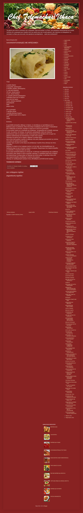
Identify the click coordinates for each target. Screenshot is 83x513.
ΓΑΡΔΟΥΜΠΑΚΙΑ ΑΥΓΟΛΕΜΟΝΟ (69, 367)
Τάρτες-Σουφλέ (67, 77)
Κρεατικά (66, 60)
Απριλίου (68, 117)
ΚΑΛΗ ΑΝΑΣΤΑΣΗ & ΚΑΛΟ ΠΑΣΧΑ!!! (69, 338)
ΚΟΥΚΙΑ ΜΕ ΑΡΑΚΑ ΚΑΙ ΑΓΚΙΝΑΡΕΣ (70, 364)
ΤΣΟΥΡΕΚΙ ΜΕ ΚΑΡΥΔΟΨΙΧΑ (69, 332)
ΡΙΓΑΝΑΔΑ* (67, 297)
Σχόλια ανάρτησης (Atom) (17, 214)
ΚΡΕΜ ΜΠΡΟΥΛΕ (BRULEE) (69, 303)
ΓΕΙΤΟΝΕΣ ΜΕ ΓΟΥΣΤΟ (70, 181)
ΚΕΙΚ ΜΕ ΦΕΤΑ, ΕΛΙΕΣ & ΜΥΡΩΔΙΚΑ (70, 167)
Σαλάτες (66, 72)
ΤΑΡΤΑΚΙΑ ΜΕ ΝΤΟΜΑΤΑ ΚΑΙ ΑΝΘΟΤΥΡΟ (70, 292)
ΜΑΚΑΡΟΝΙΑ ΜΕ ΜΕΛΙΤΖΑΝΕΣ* (69, 306)
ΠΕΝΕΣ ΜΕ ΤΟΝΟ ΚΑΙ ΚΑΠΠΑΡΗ (70, 295)
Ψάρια (65, 83)
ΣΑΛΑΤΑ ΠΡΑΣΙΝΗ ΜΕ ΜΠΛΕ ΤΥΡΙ (70, 400)
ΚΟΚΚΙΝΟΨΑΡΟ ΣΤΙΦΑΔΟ (69, 194)
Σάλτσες (66, 73)
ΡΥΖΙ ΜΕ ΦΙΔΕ (68, 162)
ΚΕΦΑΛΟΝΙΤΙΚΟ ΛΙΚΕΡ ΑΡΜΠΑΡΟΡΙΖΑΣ (59, 457)
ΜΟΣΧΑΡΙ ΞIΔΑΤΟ (69, 310)
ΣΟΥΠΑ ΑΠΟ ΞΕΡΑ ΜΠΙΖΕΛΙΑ (69, 240)
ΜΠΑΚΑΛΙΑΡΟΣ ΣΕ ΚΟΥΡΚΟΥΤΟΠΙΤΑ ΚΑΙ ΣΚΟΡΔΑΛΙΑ (70, 131)
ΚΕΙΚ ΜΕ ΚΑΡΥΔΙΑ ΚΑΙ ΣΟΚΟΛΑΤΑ (70, 316)
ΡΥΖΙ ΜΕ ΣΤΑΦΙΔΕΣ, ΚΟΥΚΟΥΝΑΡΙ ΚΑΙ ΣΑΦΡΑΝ (70, 119)
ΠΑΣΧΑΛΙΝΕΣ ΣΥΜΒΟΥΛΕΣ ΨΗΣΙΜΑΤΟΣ (68, 345)
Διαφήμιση (66, 49)
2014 (66, 100)
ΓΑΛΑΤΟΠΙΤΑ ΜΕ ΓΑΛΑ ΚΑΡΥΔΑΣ (70, 158)
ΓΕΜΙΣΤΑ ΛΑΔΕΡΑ (69, 139)
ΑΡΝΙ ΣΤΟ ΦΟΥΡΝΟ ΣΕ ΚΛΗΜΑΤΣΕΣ (70, 370)
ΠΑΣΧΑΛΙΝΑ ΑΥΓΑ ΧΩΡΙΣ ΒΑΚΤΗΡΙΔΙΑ (70, 359)
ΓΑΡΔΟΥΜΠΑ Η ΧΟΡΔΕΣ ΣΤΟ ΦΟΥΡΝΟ (70, 403)
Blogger (45, 506)
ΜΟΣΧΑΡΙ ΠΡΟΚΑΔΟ (70, 322)
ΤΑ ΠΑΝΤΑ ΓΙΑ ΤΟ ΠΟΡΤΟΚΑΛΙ (69, 237)
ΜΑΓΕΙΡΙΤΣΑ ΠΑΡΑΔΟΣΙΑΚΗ (69, 352)
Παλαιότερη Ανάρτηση (53, 212)
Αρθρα (65, 41)
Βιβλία (65, 43)
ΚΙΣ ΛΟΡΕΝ (67, 150)
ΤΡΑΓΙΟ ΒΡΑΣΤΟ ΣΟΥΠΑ (55, 465)
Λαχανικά (66, 62)
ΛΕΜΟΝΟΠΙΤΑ (68, 128)
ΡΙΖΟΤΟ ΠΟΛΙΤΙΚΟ (69, 274)
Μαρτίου (68, 415)
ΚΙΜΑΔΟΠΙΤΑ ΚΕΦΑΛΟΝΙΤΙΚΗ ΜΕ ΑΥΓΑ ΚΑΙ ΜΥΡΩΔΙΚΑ (70, 288)
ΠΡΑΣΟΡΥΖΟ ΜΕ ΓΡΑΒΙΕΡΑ (69, 197)
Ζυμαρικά (66, 57)
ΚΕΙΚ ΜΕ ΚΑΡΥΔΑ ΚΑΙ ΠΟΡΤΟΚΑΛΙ (70, 280)
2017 (66, 94)
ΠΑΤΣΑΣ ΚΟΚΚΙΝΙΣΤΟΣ (70, 152)
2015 (66, 98)
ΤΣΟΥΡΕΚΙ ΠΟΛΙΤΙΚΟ (70, 380)
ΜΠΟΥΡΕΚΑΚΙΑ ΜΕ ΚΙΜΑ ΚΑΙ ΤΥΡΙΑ (71, 268)
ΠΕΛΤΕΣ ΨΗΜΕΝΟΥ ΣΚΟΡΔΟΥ (69, 191)
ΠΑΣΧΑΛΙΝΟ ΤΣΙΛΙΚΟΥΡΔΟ (69, 341)
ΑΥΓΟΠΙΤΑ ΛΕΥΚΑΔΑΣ (70, 221)
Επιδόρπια (66, 54)
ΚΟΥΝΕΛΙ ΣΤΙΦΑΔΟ (69, 277)
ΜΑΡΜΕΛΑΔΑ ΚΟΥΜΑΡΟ (56, 488)
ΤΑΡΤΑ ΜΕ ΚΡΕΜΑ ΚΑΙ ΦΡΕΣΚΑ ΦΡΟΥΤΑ (59, 481)
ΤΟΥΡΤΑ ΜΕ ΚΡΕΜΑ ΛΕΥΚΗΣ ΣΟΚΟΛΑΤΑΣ (70, 413)
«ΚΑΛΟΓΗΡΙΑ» (53, 434)
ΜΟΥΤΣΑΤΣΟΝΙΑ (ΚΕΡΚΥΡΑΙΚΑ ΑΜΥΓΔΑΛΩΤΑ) (69, 319)
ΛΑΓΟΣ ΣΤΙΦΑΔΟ (69, 308)
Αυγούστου (68, 109)
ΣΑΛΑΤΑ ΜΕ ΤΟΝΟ (69, 275)
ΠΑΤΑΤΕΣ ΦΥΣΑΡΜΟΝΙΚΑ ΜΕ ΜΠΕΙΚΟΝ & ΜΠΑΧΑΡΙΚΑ (70, 177)
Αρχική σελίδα (32, 212)
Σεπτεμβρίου (68, 107)
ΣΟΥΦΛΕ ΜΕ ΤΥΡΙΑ (69, 394)
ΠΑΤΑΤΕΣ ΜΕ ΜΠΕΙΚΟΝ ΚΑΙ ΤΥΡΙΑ (70, 135)
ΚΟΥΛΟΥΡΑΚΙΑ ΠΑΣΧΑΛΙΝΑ (68, 392)
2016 (66, 96)
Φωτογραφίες (67, 80)
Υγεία (65, 78)
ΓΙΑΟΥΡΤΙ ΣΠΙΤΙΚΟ (69, 234)
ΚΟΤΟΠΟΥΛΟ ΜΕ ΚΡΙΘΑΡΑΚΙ (69, 313)
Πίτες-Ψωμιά (67, 69)
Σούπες (65, 75)
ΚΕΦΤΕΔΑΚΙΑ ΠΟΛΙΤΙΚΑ (70, 160)
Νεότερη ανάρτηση (11, 212)
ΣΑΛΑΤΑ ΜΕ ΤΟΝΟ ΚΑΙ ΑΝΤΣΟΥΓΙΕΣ (70, 164)
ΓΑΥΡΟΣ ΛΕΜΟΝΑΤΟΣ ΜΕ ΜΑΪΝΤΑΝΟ (70, 212)
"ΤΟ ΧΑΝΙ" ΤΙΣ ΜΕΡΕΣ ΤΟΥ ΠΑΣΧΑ (70, 386)
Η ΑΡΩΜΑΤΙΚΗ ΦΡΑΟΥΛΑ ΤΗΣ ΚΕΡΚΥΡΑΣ (71, 148)
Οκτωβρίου (68, 105)
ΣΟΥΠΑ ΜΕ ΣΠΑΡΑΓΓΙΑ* (70, 330)
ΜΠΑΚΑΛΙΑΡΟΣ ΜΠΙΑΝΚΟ (68, 219)
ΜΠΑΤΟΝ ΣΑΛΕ (53, 427)
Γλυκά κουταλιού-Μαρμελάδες (68, 47)
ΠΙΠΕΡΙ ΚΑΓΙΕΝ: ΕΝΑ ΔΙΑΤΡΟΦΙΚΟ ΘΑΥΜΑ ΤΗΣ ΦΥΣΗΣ (70, 206)
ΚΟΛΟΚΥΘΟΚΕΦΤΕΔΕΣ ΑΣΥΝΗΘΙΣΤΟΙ (70, 200)
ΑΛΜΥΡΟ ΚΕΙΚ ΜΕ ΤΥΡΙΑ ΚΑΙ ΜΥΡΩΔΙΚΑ (70, 255)
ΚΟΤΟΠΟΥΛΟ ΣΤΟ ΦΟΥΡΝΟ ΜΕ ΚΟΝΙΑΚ (70, 227)
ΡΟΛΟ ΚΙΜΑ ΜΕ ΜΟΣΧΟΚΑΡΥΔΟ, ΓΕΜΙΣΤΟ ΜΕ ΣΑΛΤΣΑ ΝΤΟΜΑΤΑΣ (70, 185)
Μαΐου (67, 115)
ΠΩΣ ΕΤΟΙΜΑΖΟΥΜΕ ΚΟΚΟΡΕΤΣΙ (70, 349)
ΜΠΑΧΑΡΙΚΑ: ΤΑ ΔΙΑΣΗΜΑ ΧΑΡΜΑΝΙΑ (70, 335)
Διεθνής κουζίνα (67, 51)
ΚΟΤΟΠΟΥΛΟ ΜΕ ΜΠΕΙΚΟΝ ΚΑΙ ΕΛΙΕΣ (70, 397)
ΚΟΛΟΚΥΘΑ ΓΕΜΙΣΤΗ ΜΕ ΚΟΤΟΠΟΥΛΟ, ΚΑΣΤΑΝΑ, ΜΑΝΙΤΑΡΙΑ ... (71, 244)
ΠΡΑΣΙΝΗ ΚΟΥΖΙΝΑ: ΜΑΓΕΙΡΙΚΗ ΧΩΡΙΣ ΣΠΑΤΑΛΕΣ (70, 249)
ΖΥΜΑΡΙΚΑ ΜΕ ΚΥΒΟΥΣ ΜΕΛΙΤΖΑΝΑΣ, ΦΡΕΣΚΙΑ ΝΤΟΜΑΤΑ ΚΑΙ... (70, 231)
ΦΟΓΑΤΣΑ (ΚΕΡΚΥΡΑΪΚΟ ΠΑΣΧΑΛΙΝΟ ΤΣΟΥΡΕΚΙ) (70, 377)
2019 (66, 91)
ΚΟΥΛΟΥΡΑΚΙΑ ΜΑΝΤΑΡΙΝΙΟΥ (69, 170)
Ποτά (65, 70)
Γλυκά (65, 45)
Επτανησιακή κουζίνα (68, 56)
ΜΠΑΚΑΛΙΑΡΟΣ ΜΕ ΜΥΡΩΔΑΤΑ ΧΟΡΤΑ (70, 173)
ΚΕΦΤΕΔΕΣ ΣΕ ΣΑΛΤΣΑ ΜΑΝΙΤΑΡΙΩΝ (70, 285)
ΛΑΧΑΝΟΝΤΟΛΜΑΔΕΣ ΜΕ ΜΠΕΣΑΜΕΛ (70, 264)
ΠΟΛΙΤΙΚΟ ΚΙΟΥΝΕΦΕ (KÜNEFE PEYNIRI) (70, 142)
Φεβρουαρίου (69, 417)
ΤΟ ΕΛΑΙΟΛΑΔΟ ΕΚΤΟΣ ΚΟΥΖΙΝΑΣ (70, 325)
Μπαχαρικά (66, 64)
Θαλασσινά (66, 59)
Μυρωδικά (66, 65)
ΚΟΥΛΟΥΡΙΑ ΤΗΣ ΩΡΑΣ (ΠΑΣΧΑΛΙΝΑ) (70, 406)
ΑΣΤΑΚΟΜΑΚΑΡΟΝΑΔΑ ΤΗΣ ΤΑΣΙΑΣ (58, 450)
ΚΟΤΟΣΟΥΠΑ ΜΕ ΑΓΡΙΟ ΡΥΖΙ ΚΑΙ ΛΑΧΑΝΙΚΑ (70, 155)
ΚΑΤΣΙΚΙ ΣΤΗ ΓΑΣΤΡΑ (70, 361)
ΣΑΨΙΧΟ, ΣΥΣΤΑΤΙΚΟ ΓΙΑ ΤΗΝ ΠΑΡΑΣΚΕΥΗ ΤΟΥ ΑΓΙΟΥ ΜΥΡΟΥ (70, 355)
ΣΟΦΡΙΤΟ (67, 282)
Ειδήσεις (66, 52)
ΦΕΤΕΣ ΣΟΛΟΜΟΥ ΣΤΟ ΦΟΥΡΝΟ (70, 252)
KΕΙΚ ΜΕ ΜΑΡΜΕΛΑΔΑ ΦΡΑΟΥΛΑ (57, 473)
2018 (66, 93)
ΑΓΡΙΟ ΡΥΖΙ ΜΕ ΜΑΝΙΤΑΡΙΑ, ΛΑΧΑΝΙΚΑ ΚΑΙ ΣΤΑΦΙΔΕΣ (69, 259)
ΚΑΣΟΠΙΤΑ (67, 209)
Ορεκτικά (66, 67)
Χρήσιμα (66, 81)
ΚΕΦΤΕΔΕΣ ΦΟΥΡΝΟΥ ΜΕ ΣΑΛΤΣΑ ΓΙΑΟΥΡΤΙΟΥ (70, 215)
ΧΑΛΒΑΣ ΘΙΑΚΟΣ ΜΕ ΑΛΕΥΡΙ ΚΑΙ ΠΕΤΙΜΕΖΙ (70, 373)
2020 (66, 89)
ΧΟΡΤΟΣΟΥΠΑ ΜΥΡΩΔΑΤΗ (68, 126)
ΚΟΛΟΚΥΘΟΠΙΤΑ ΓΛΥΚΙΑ (70, 188)
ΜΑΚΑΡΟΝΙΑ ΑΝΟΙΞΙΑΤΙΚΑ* (69, 328)
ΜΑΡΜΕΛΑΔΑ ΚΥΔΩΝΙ (55, 442)
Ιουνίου (67, 113)
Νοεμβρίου (68, 104)
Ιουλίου (67, 111)
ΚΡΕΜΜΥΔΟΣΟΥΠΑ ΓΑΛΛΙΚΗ (69, 145)
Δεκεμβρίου (68, 102)
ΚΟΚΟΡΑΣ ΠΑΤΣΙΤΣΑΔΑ (70, 137)
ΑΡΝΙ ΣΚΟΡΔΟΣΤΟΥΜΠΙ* (70, 266)
